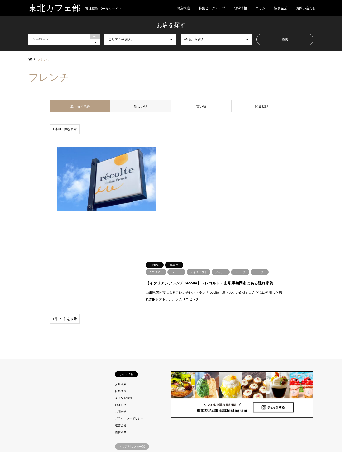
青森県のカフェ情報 (128, 354)
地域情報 (240, 8)
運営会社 (120, 323)
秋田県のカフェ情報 (128, 374)
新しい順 (140, 106)
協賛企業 (280, 8)
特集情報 (120, 288)
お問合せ (120, 309)
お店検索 (183, 8)
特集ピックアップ (212, 8)
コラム (261, 8)
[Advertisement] (64, 340)
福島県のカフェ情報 (128, 388)
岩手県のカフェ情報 (128, 361)
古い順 (201, 106)
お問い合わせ (306, 8)
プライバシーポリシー (129, 316)
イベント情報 (123, 295)
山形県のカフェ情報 (128, 381)
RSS (36, 436)
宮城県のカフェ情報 (128, 367)
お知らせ (120, 302)
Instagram (30, 436)
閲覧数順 (261, 106)
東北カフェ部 (171, 436)
